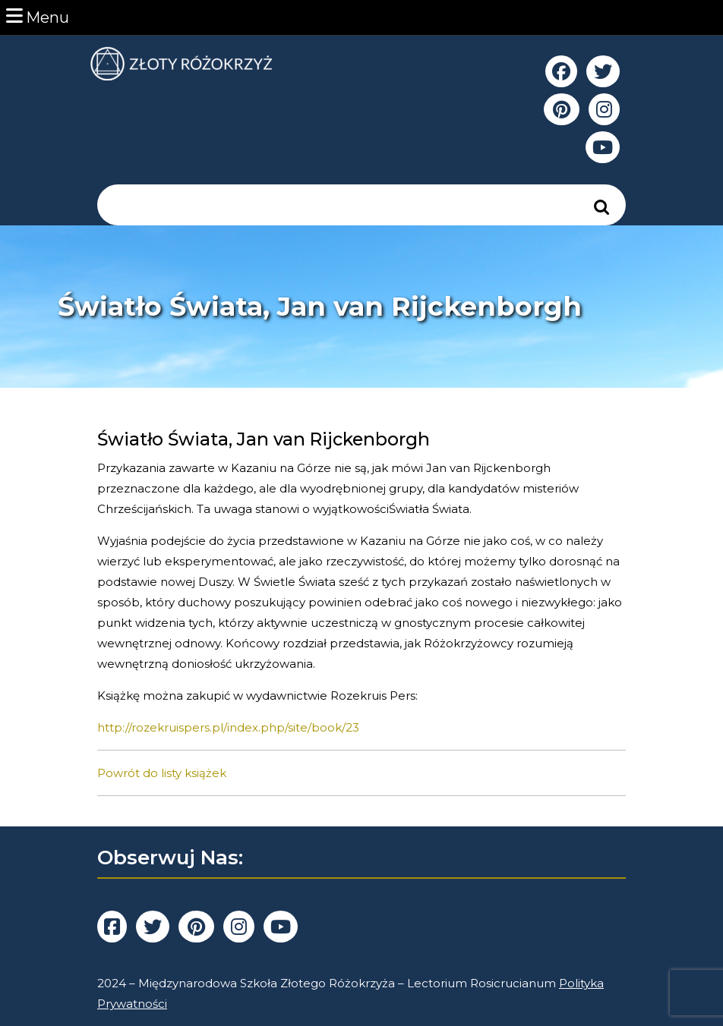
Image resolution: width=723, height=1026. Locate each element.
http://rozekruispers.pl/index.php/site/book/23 (228, 727)
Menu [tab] (37, 16)
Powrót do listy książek (161, 773)
